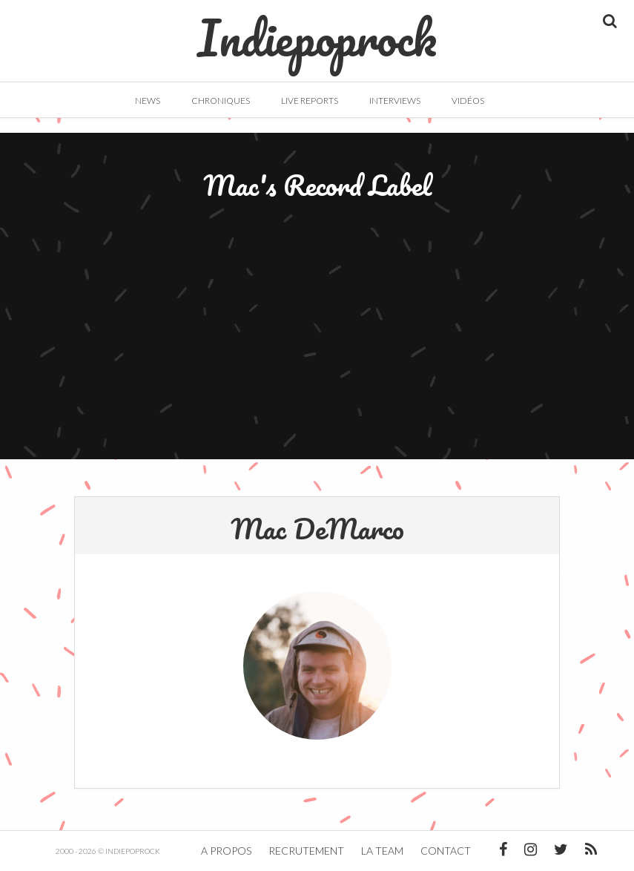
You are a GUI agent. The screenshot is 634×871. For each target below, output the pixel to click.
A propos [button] (226, 850)
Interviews (394, 100)
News (147, 100)
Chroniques (220, 100)
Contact (445, 850)
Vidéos (468, 100)
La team (382, 850)
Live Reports (309, 100)
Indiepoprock (317, 30)
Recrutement (306, 850)
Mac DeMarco (317, 528)
